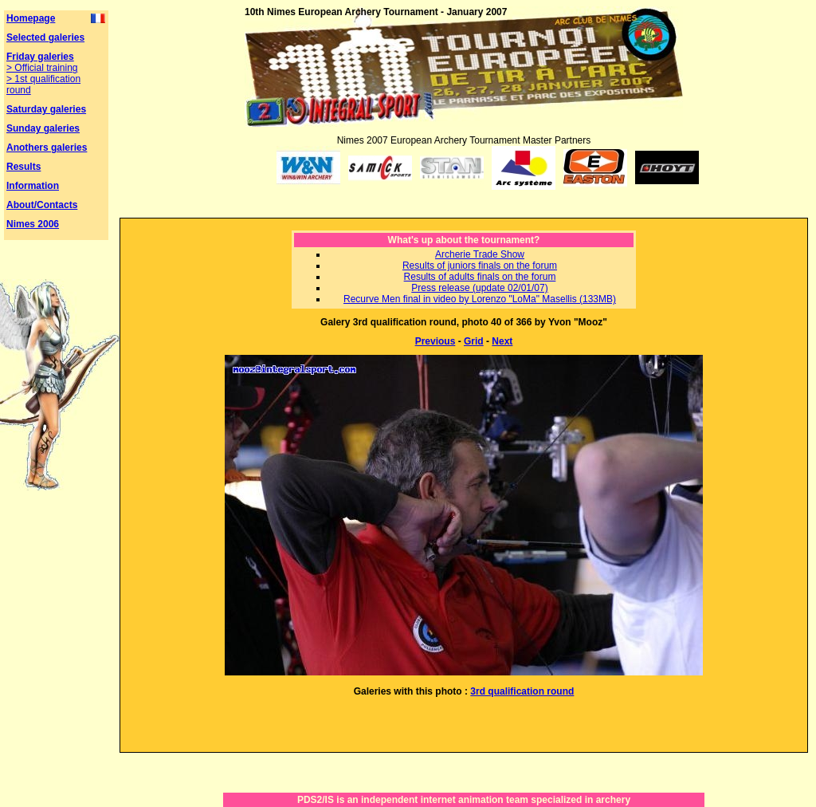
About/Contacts (41, 205)
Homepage (30, 18)
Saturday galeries (46, 109)
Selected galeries (45, 37)
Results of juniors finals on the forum (479, 265)
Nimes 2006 (32, 224)
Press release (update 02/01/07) (479, 287)
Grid (474, 341)
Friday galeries (40, 56)
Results (23, 166)
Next (502, 341)
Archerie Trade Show (479, 254)
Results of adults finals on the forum (480, 276)
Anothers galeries (46, 147)
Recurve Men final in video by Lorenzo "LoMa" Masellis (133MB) (479, 299)
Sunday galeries (43, 128)
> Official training (42, 67)
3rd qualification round (522, 691)
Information (32, 185)
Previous (435, 341)
